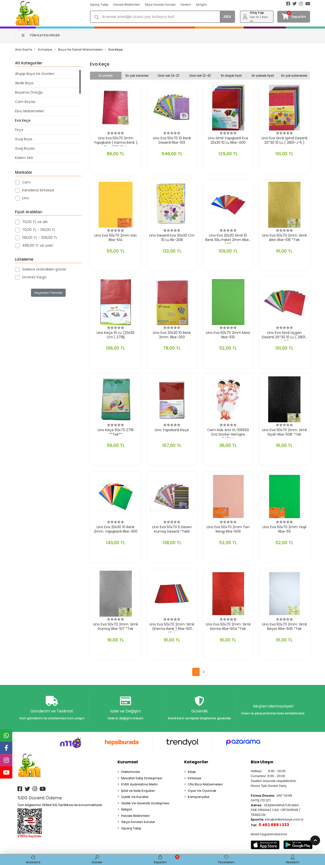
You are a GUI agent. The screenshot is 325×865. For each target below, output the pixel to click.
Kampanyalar (199, 796)
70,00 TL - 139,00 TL (38, 229)
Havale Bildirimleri (126, 4)
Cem (26, 182)
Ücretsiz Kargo (34, 277)
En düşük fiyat (231, 75)
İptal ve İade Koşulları (138, 790)
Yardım (185, 4)
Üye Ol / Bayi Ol (259, 19)
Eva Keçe (22, 120)
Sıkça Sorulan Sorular (160, 4)
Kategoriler (196, 762)
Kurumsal (128, 762)
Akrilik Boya (24, 83)
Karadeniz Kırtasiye (38, 190)
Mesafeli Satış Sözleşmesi (141, 778)
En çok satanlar (137, 75)
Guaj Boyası (25, 148)
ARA (227, 16)
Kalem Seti (24, 157)
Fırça (19, 129)
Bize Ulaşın (262, 762)
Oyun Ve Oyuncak (202, 790)
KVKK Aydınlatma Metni (139, 784)
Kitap (192, 771)
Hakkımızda (130, 771)
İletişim (201, 4)
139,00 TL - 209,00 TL (39, 237)
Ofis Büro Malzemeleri (205, 784)
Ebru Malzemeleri (29, 111)
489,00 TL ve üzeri (37, 245)
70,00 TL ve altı (35, 221)
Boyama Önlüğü (29, 92)
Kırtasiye (194, 778)
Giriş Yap (257, 12)
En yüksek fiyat (263, 75)
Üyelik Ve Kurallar (135, 796)
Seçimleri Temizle (48, 292)
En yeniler (106, 75)
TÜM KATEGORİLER (41, 35)
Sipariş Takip (99, 4)
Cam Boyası (25, 101)
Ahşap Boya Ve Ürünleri (34, 73)
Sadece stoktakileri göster (44, 269)
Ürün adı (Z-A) (200, 75)
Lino (25, 198)
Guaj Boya (23, 139)
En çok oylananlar (294, 75)
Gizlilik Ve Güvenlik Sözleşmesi (145, 803)
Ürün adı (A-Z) (168, 75)
